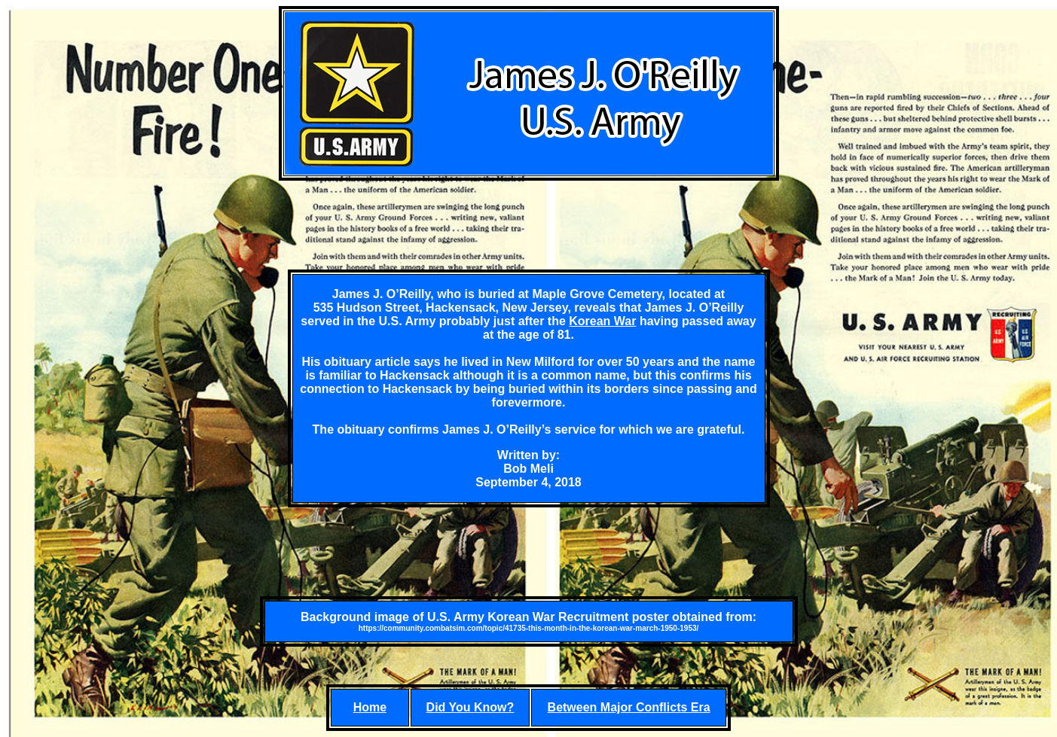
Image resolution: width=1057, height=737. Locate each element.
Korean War (602, 321)
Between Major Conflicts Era (629, 707)
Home (369, 707)
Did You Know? (470, 707)
